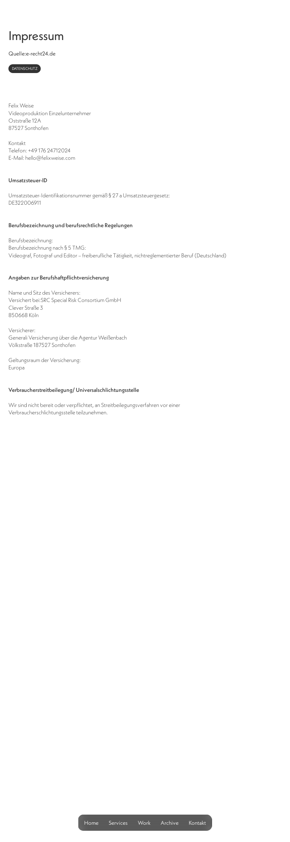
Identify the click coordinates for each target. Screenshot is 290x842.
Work (144, 822)
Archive (170, 822)
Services (118, 822)
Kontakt (197, 822)
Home (91, 822)
